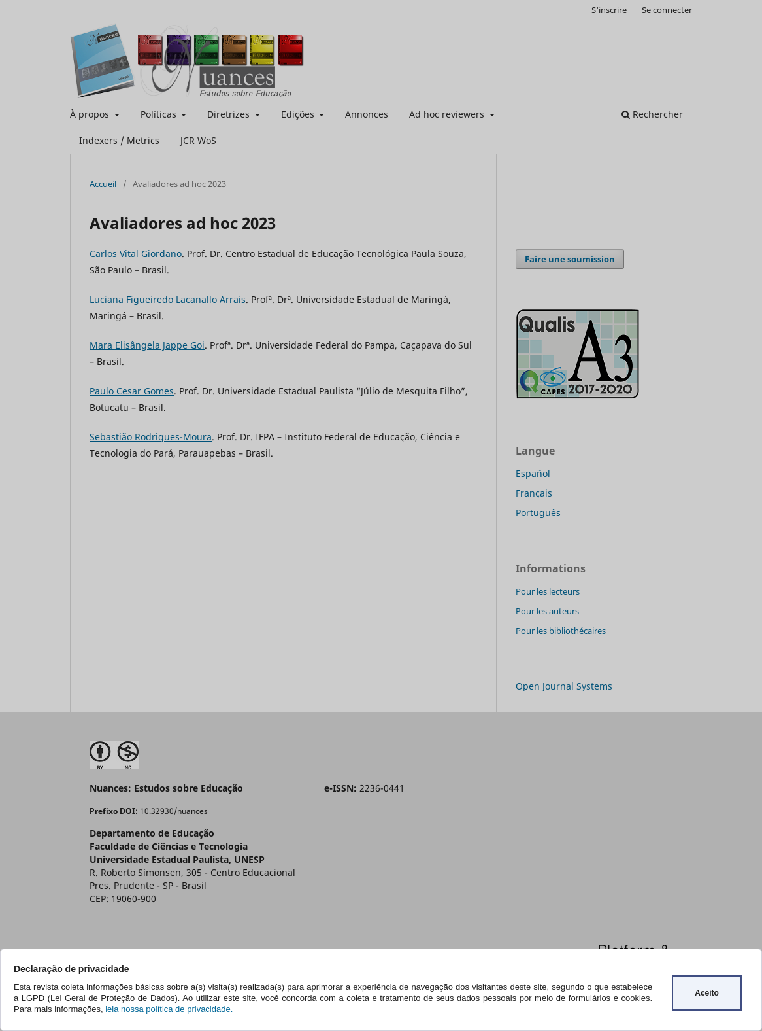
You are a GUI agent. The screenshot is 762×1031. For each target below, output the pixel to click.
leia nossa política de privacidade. (169, 1009)
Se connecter (667, 10)
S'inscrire (609, 10)
